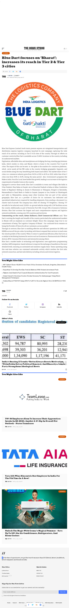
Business (5, 53)
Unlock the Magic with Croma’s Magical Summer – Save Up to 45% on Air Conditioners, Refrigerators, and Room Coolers (33, 533)
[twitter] (66, 291)
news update (61, 322)
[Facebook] (64, 291)
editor (10, 75)
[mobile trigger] (3, 48)
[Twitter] (26, 305)
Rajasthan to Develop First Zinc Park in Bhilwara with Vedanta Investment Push (30, 270)
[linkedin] (59, 305)
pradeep (8, 290)
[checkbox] (2, 595)
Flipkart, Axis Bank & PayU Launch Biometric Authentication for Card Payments (30, 273)
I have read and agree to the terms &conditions (15, 595)
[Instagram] (43, 305)
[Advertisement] (34, 25)
